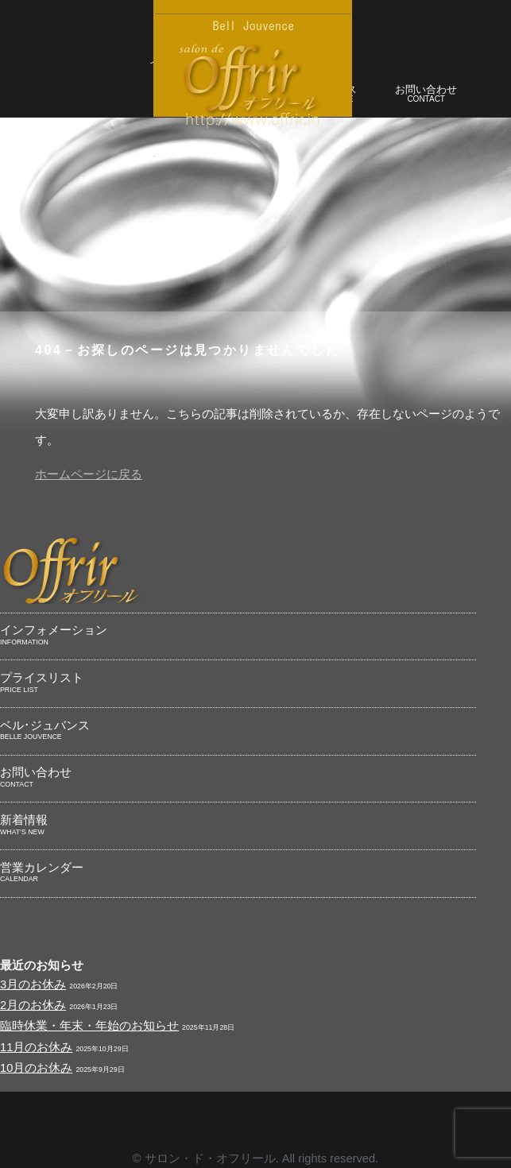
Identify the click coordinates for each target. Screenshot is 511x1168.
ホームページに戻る (88, 474)
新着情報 (238, 825)
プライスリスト (238, 683)
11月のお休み (36, 1047)
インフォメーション (238, 636)
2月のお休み (33, 1005)
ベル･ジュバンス (238, 731)
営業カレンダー (238, 873)
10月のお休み (36, 1068)
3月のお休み (33, 984)
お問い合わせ (426, 94)
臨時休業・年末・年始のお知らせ (89, 1025)
